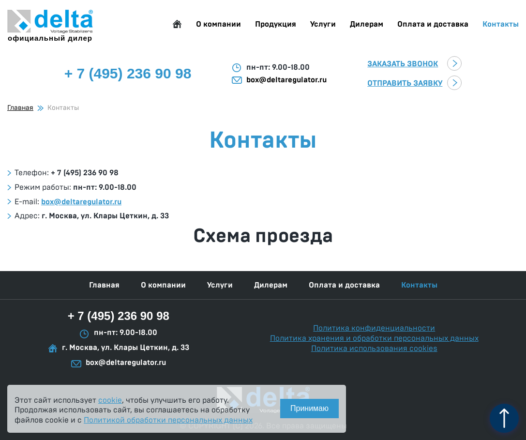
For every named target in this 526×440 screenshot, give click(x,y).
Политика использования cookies (374, 348)
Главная (177, 24)
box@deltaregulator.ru (286, 80)
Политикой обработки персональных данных (168, 420)
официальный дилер (50, 26)
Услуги (323, 24)
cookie (110, 400)
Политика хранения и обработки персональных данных (374, 338)
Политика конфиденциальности (374, 328)
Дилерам (366, 24)
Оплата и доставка (432, 24)
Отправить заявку (404, 83)
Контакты (500, 24)
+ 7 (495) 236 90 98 (118, 315)
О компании (218, 24)
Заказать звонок (402, 64)
